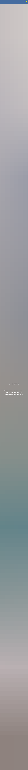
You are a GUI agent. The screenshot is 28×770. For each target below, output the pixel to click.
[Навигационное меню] (26, 1)
